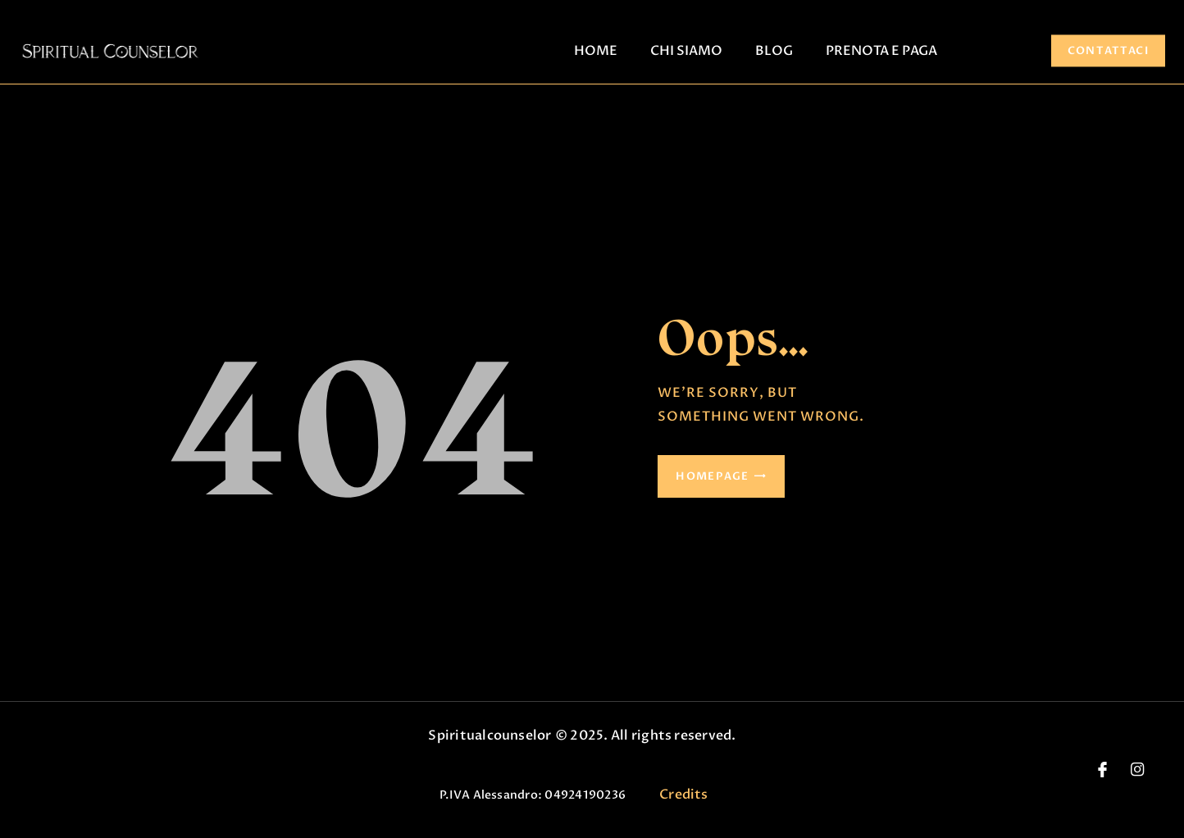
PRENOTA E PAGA (881, 51)
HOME (595, 51)
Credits (683, 795)
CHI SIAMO (686, 51)
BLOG (774, 51)
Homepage (712, 476)
